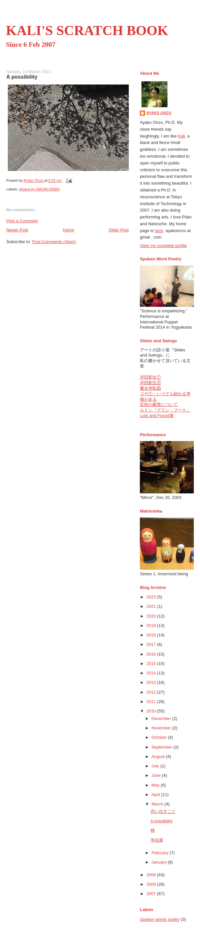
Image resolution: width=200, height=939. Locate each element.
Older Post (118, 230)
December (162, 718)
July (156, 765)
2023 (151, 596)
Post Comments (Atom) (54, 241)
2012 (151, 692)
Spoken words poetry (160, 919)
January (160, 862)
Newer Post (17, 230)
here (159, 230)
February (161, 852)
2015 (151, 663)
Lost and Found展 (156, 415)
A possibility (162, 820)
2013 (151, 682)
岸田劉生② (150, 382)
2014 (151, 673)
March (158, 804)
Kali (181, 136)
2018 (151, 635)
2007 (151, 893)
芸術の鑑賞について (159, 404)
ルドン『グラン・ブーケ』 (165, 410)
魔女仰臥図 (150, 388)
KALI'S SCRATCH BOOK (87, 30)
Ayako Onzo (158, 113)
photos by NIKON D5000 (39, 189)
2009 (151, 874)
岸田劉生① (150, 377)
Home (68, 230)
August (159, 756)
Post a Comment (22, 220)
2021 (151, 606)
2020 (151, 616)
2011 (151, 701)
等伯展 (157, 840)
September (162, 747)
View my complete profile (163, 245)
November (162, 727)
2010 (151, 711)
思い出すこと (163, 811)
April (156, 794)
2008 (151, 884)
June (157, 775)
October (160, 737)
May (156, 785)
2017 (151, 644)
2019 (151, 625)
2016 (151, 654)
